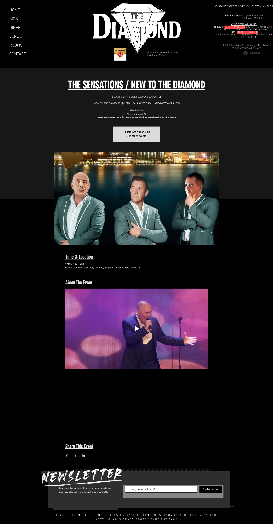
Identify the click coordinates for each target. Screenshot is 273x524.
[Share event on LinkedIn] (83, 455)
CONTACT (17, 54)
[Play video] (136, 329)
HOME (14, 10)
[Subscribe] (210, 489)
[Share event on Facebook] (66, 455)
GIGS (13, 19)
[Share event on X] (75, 455)
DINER (15, 27)
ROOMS (16, 45)
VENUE (15, 36)
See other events (136, 136)
